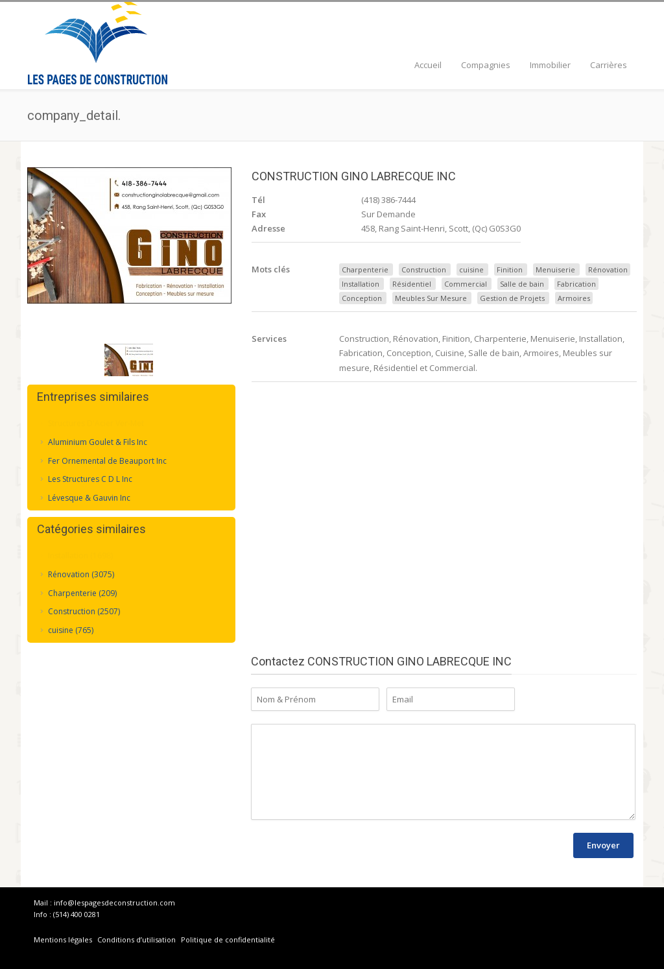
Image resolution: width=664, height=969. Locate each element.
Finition (510, 269)
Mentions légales (63, 939)
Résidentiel (411, 284)
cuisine (471, 269)
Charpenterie (365, 269)
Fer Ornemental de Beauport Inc (107, 460)
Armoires (574, 298)
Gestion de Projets (512, 298)
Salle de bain (522, 284)
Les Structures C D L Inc (90, 478)
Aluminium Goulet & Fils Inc (97, 441)
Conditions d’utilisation (137, 939)
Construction (423, 269)
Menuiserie (555, 269)
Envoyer (603, 845)
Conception (362, 298)
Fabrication (576, 284)
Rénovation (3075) (81, 573)
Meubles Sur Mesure (431, 298)
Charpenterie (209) (82, 592)
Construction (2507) (84, 611)
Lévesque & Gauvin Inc (89, 497)
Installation (360, 284)
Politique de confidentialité (228, 939)
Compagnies (485, 65)
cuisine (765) (70, 629)
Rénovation (608, 269)
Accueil (428, 65)
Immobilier (550, 65)
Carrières (608, 65)
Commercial (465, 284)
